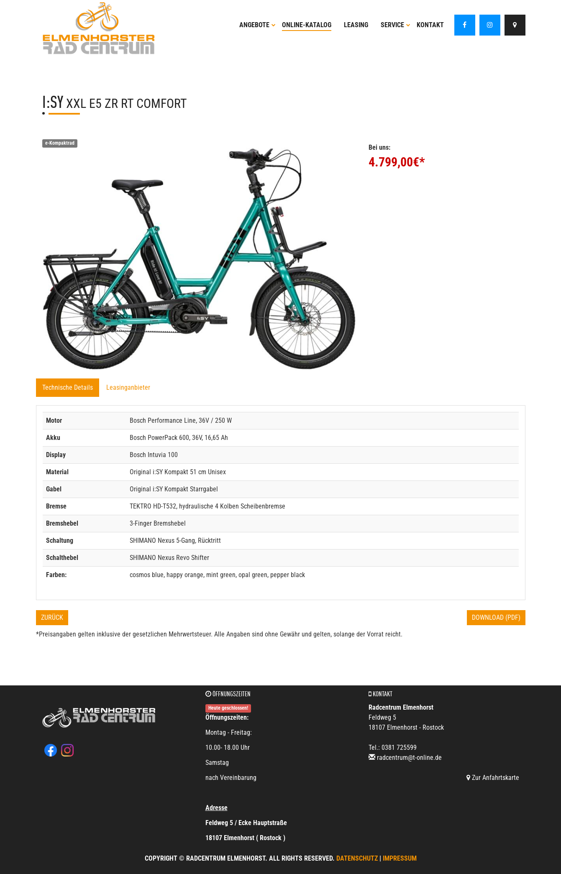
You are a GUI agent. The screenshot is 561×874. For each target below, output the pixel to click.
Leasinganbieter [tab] (128, 387)
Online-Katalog (306, 25)
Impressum (400, 858)
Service (395, 25)
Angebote (257, 25)
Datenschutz (357, 858)
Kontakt (430, 25)
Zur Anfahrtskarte (492, 778)
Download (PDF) (496, 617)
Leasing (356, 25)
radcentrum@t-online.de (409, 758)
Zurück (52, 617)
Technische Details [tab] (67, 387)
